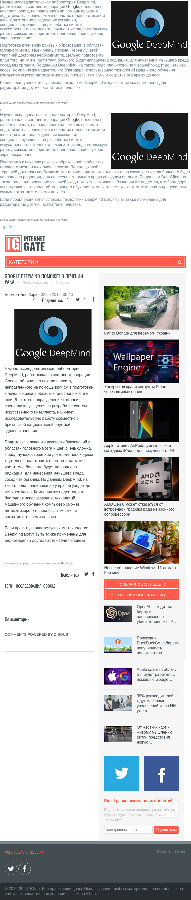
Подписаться (166, 830)
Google (72, 6)
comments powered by (36, 634)
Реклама (180, 851)
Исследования (29, 586)
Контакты (163, 851)
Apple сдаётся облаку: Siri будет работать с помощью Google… (157, 674)
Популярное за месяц (141, 595)
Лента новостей (36, 282)
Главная (62, 282)
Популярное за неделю (141, 584)
